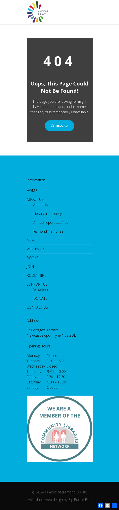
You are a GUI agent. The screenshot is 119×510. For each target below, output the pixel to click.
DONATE (40, 298)
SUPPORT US (37, 284)
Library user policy (47, 213)
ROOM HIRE (36, 275)
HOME (32, 190)
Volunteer (40, 289)
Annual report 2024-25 (51, 222)
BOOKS (32, 257)
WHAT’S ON (36, 248)
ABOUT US (35, 199)
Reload (59, 126)
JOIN (30, 266)
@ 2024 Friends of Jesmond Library (59, 492)
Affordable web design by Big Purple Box (59, 499)
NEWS (32, 240)
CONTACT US (37, 307)
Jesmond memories (48, 231)
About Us (40, 204)
